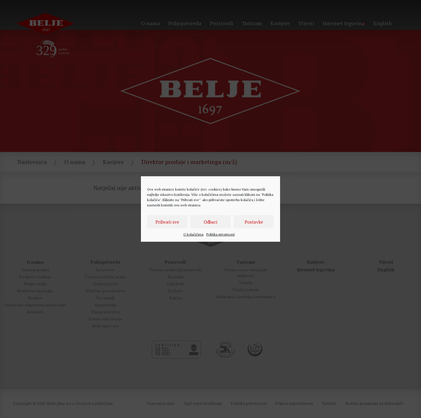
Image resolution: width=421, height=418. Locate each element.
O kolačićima (193, 234)
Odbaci (210, 222)
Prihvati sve (167, 222)
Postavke (254, 222)
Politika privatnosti (220, 234)
